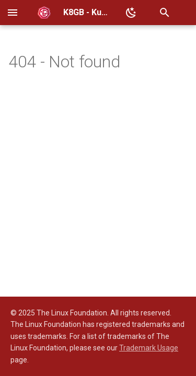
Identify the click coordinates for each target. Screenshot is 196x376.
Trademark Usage (148, 348)
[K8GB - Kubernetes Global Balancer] (44, 12)
